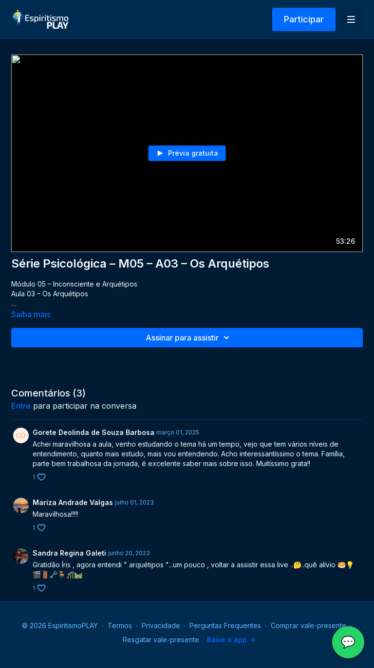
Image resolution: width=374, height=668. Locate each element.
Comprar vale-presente (308, 625)
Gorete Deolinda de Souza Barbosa (93, 432)
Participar (304, 19)
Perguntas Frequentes (225, 625)
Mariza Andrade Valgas (73, 502)
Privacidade (161, 625)
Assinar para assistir (189, 337)
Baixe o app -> (231, 639)
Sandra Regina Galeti (69, 553)
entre (21, 406)
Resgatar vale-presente (161, 639)
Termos (120, 625)
